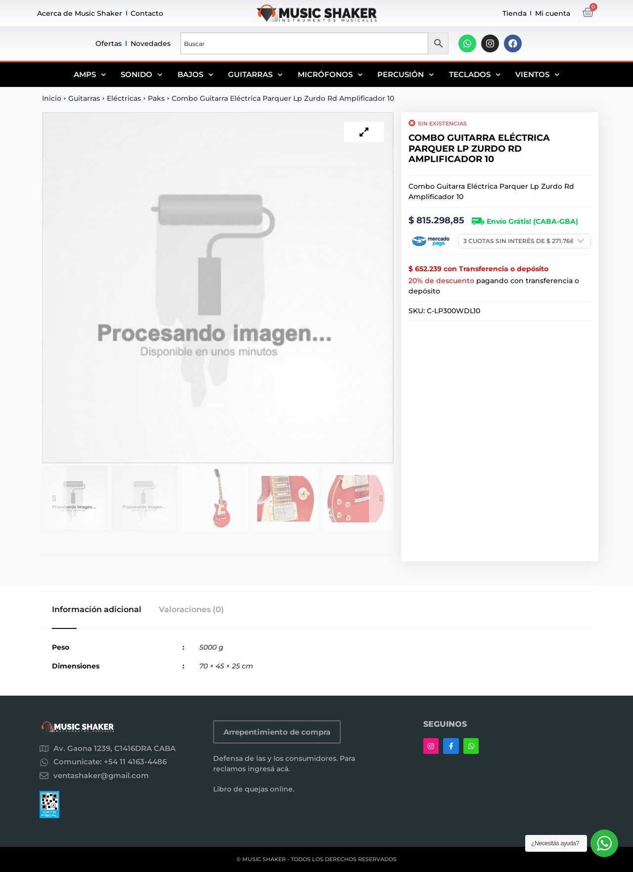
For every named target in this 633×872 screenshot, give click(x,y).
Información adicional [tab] (96, 610)
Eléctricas (124, 98)
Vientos (537, 74)
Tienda (514, 13)
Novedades (151, 43)
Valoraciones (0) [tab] (191, 610)
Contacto (147, 13)
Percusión (405, 74)
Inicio (51, 98)
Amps (90, 74)
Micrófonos (330, 74)
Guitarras (255, 74)
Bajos (196, 74)
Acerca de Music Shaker (79, 13)
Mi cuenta (552, 13)
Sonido (142, 74)
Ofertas (108, 43)
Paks (156, 98)
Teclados (475, 74)
